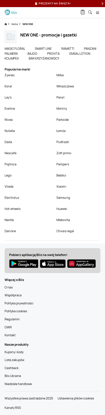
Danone (10, 231)
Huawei (61, 209)
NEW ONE (28, 24)
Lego (8, 175)
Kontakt (10, 335)
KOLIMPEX (12, 58)
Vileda (9, 186)
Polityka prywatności (19, 303)
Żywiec (10, 75)
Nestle (9, 220)
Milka (60, 75)
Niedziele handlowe (18, 384)
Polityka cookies (16, 311)
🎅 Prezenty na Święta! (52, 3)
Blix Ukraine (13, 376)
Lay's (8, 97)
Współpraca (13, 295)
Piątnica (11, 164)
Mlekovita (63, 220)
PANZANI (90, 48)
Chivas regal (65, 231)
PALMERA (11, 53)
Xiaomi (61, 186)
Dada (8, 142)
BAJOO (33, 53)
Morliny (61, 108)
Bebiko (61, 175)
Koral (8, 86)
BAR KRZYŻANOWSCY (44, 58)
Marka (14, 24)
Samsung (63, 197)
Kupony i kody (14, 352)
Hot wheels (12, 209)
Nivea (9, 120)
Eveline (10, 108)
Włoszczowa (65, 86)
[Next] (102, 3)
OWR (8, 327)
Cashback (12, 368)
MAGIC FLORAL (15, 48)
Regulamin (12, 319)
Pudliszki (62, 142)
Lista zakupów (14, 360)
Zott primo (63, 153)
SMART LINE (43, 48)
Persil (60, 97)
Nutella (10, 131)
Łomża (61, 131)
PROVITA (53, 53)
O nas (9, 287)
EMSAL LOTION (79, 53)
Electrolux (12, 197)
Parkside (62, 120)
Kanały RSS (13, 408)
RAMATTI (68, 48)
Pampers (62, 164)
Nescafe (10, 153)
